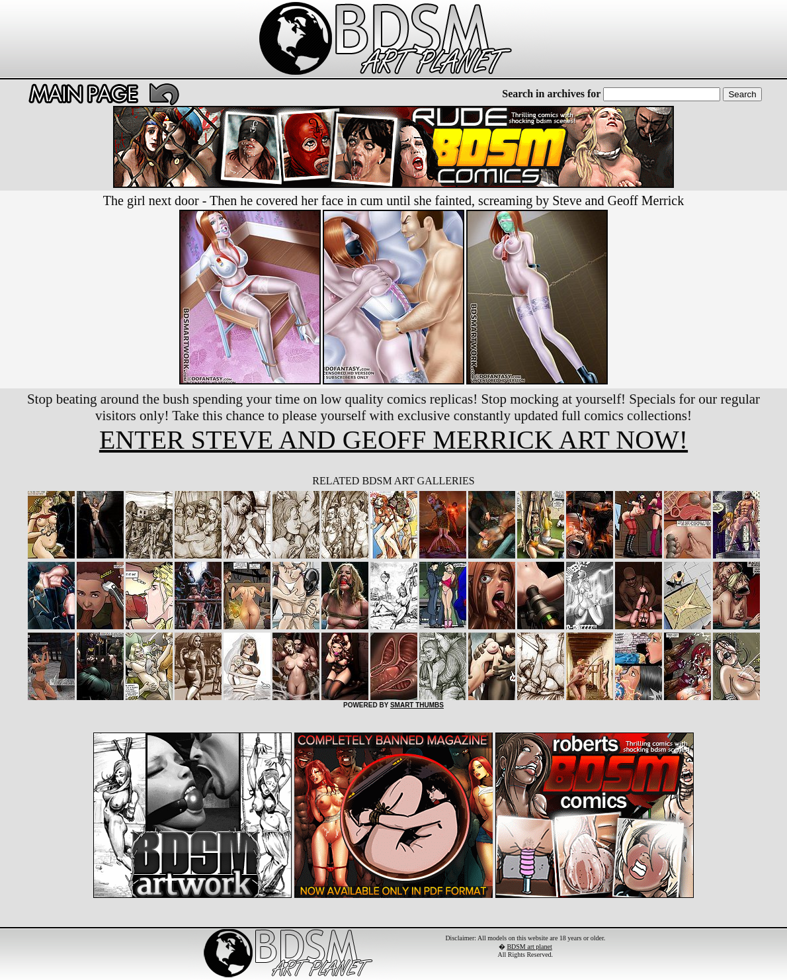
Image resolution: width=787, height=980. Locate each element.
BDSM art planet (529, 946)
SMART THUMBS (417, 705)
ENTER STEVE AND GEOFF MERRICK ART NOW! (393, 440)
